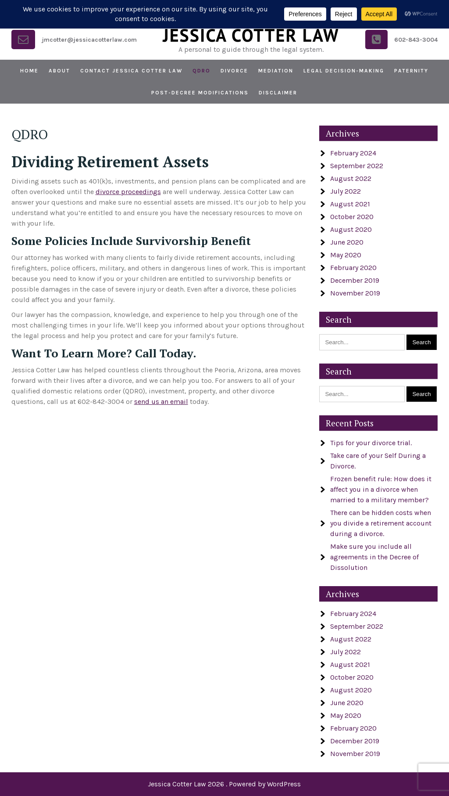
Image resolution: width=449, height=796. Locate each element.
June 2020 (346, 242)
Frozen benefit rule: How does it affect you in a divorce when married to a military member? (380, 489)
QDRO (201, 71)
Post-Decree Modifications (200, 93)
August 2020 (351, 229)
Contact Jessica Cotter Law (131, 71)
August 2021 (350, 204)
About (59, 71)
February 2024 (353, 153)
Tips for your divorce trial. (371, 443)
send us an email (161, 401)
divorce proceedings (128, 191)
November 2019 (355, 293)
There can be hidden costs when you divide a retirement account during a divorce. (380, 523)
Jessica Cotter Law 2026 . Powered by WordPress (224, 784)
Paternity (411, 71)
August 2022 (350, 178)
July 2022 (345, 191)
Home (29, 71)
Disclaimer (278, 93)
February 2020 (353, 267)
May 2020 (345, 255)
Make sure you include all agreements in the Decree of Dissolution (374, 557)
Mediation (275, 71)
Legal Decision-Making (343, 71)
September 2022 (356, 166)
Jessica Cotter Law (251, 35)
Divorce (234, 71)
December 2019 (354, 280)
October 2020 (352, 217)
